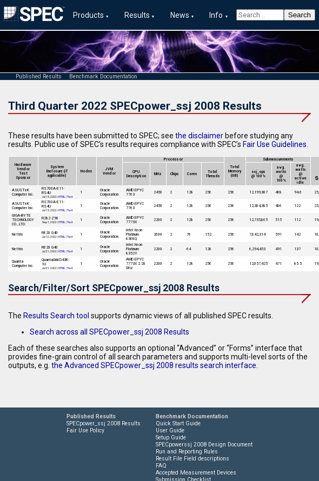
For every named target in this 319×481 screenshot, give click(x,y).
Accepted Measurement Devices (196, 472)
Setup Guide (171, 437)
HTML (61, 196)
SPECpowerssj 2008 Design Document (204, 444)
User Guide (170, 430)
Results (137, 15)
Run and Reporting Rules (187, 451)
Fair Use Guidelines (275, 144)
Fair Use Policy (85, 430)
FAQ (161, 465)
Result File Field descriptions (192, 458)
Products (88, 15)
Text (69, 196)
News (179, 15)
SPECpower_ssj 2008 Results (104, 423)
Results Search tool (56, 315)
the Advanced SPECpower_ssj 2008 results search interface (153, 365)
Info (216, 15)
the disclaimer (199, 135)
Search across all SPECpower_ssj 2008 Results (109, 332)
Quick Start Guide (178, 423)
